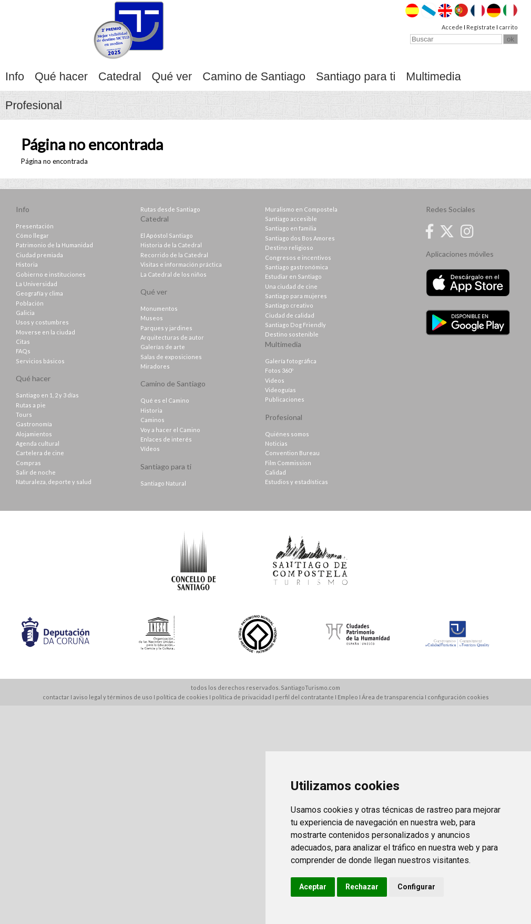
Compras (28, 462)
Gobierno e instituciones (51, 274)
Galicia (25, 312)
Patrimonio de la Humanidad (54, 245)
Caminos (152, 419)
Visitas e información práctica (181, 264)
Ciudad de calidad (289, 315)
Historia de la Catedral (171, 245)
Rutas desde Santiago (170, 209)
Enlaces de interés (166, 439)
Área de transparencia (393, 697)
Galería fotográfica (290, 361)
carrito (508, 27)
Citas (23, 341)
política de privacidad (241, 697)
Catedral (119, 76)
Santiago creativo (289, 305)
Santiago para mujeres (296, 295)
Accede (452, 27)
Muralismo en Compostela (301, 209)
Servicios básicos (40, 361)
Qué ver (172, 76)
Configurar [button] (416, 887)
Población (30, 303)
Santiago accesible (291, 218)
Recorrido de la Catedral (174, 254)
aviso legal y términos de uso (112, 697)
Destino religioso (289, 247)
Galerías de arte (162, 346)
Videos (274, 380)
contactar (56, 697)
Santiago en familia (290, 228)
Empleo (348, 697)
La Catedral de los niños (173, 274)
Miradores (155, 366)
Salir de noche (36, 472)
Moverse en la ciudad (45, 332)
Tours (24, 414)
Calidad (275, 472)
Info (14, 76)
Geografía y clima (39, 293)
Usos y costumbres (42, 322)
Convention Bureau (292, 452)
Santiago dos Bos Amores (300, 238)
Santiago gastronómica (296, 267)
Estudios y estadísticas (296, 481)
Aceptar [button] (312, 887)
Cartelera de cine (40, 452)
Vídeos (150, 448)
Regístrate (480, 27)
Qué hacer (61, 76)
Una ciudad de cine (291, 286)
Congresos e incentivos (298, 257)
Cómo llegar (32, 235)
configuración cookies (458, 697)
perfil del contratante (304, 697)
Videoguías (280, 389)
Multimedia (433, 76)
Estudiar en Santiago (293, 276)
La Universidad (36, 283)
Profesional (33, 105)
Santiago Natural (163, 483)
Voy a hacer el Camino (170, 429)
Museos (151, 317)
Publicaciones (284, 399)
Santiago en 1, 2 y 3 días (47, 395)
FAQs (23, 351)
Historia (27, 264)
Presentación (35, 226)
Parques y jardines (166, 327)
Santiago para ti (355, 76)
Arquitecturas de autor (172, 337)
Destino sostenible (292, 334)
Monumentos (159, 308)
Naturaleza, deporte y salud (53, 481)
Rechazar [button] (362, 887)
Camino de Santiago (253, 76)
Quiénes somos (287, 433)
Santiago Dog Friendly (295, 324)
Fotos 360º (279, 370)
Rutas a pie (31, 405)
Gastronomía (34, 424)
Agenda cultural (37, 443)
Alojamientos (34, 433)
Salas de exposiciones (171, 356)
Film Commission (288, 462)
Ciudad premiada (39, 254)
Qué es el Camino (164, 400)
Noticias (276, 443)
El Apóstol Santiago (166, 235)
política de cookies (182, 697)
